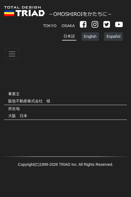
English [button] (90, 36)
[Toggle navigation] (12, 53)
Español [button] (113, 36)
